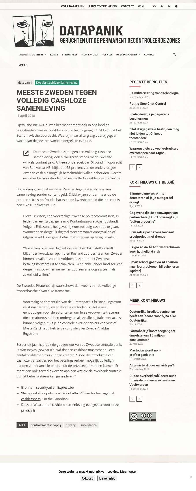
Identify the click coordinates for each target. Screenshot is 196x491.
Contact (127, 6)
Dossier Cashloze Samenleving (57, 82)
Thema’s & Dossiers (33, 54)
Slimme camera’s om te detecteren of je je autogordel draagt (151, 197)
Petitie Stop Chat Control (147, 104)
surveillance (88, 425)
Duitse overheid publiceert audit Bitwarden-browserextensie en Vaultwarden (152, 380)
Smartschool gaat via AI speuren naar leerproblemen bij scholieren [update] (154, 266)
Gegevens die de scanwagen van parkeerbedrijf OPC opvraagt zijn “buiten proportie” (153, 217)
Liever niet (107, 478)
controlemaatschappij (46, 425)
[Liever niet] (190, 477)
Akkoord (87, 478)
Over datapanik (72, 6)
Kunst (54, 54)
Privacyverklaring (103, 6)
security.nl (44, 387)
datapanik (25, 82)
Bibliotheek (69, 54)
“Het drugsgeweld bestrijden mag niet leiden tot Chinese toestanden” (154, 133)
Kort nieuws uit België (151, 182)
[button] (174, 54)
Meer (23, 65)
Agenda (107, 54)
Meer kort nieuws (147, 300)
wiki (141, 6)
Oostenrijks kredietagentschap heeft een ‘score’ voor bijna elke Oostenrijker (152, 316)
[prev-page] (132, 167)
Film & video (89, 54)
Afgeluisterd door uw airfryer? (151, 365)
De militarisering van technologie (154, 93)
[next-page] (139, 167)
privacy (71, 425)
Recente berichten (148, 82)
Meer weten (129, 471)
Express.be (65, 387)
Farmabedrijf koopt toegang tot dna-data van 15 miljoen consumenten (152, 335)
